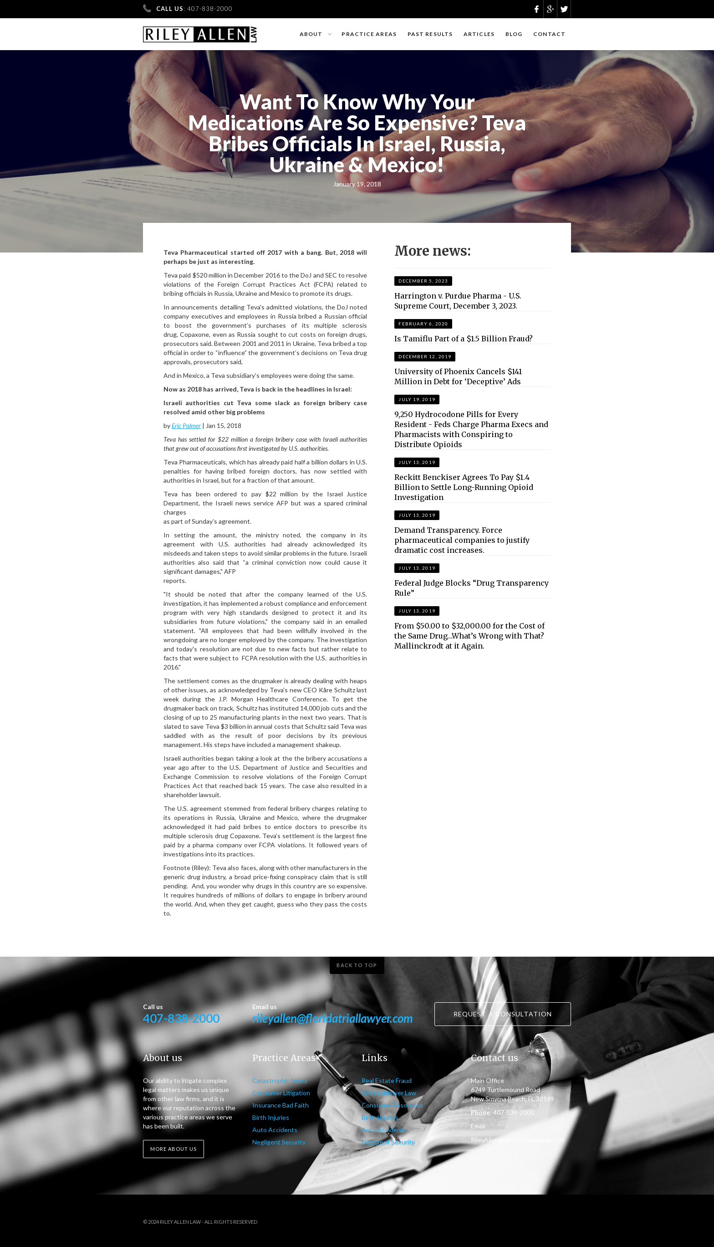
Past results (430, 34)
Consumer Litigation (281, 1093)
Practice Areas (369, 34)
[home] (200, 30)
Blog (513, 34)
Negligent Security (279, 1142)
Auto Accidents (274, 1130)
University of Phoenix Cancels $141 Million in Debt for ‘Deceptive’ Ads (458, 376)
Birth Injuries (270, 1117)
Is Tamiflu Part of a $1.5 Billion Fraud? (463, 338)
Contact (549, 34)
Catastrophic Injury (279, 1080)
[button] (315, 34)
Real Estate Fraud (387, 1080)
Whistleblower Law (389, 1093)
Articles (479, 34)
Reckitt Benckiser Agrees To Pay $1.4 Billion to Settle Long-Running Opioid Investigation (463, 487)
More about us (173, 1149)
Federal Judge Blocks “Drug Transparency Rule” (471, 588)
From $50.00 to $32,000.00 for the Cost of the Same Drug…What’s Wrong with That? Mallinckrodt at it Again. (469, 635)
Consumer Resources (392, 1105)
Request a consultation (503, 1014)
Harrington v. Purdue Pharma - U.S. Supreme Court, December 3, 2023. (457, 300)
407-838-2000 (181, 1018)
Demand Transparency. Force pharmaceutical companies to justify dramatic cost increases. (462, 540)
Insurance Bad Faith (280, 1105)
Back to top (357, 965)
